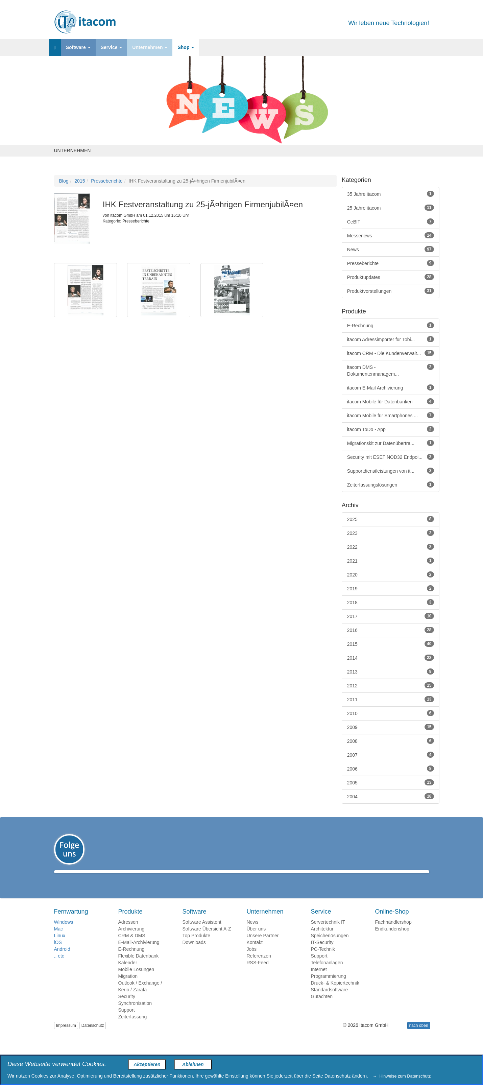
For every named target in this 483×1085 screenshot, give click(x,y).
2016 (390, 630)
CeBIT (390, 221)
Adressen (128, 932)
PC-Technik (323, 959)
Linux (59, 945)
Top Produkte (197, 945)
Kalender (127, 972)
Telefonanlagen (327, 972)
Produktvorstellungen (390, 291)
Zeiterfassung (132, 1026)
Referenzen (259, 965)
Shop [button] (185, 47)
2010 (390, 713)
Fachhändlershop (393, 932)
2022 (390, 547)
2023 (390, 533)
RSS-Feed (258, 972)
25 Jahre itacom (390, 208)
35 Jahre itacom (390, 194)
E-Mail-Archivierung (139, 952)
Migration (128, 986)
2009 (390, 727)
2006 (390, 768)
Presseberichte (106, 181)
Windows (63, 932)
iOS (58, 952)
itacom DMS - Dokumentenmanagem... (390, 370)
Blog (64, 181)
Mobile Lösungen (136, 979)
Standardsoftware (329, 999)
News (390, 249)
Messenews (390, 235)
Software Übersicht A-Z (207, 938)
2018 (390, 602)
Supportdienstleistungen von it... (390, 471)
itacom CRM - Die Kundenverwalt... (390, 353)
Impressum (66, 1035)
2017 (390, 616)
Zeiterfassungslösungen (390, 484)
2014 (390, 658)
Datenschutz (92, 1035)
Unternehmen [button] (149, 47)
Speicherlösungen (330, 945)
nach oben (418, 1035)
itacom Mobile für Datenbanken (390, 401)
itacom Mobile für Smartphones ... (390, 415)
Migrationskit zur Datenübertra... (390, 443)
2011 (390, 699)
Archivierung (131, 938)
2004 (390, 796)
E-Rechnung (390, 325)
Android (62, 959)
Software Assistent (202, 932)
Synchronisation (135, 1013)
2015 (79, 181)
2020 (390, 574)
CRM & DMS (131, 945)
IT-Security (322, 952)
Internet (319, 979)
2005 (390, 782)
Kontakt (255, 952)
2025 (390, 519)
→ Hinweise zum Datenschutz (402, 1076)
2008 (390, 741)
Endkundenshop (392, 938)
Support (126, 1019)
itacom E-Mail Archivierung (390, 387)
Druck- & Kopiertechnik (335, 992)
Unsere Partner (263, 945)
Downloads (194, 952)
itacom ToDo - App (390, 429)
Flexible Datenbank (138, 965)
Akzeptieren (147, 1064)
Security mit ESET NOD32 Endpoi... (390, 457)
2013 (390, 671)
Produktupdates (390, 277)
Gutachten (322, 1006)
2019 (390, 588)
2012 (390, 685)
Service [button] (111, 47)
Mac (58, 938)
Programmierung (328, 986)
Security (127, 1006)
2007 (390, 755)
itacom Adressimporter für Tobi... (390, 339)
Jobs (252, 959)
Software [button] (78, 47)
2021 (390, 561)
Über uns (256, 938)
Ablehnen (193, 1064)
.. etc (59, 965)
